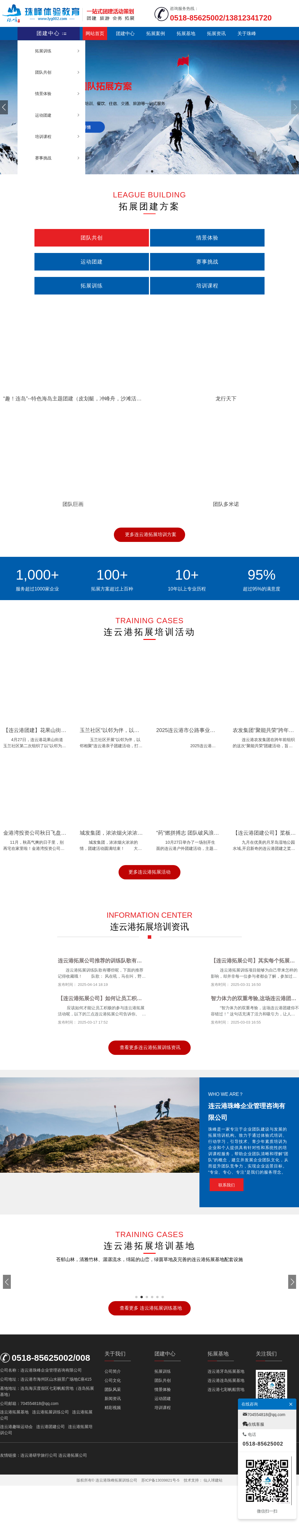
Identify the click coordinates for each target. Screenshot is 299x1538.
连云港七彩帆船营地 (226, 1442)
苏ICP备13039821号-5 (160, 1532)
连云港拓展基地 (14, 1464)
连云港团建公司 (50, 1479)
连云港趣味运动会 (16, 1479)
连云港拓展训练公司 (50, 1464)
